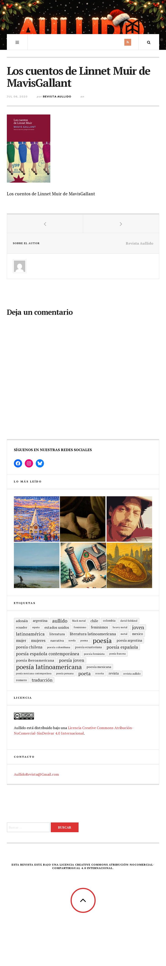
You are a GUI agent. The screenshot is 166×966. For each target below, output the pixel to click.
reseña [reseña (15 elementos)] (99, 673)
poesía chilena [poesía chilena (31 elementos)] (29, 647)
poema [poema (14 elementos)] (84, 640)
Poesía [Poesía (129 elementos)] (102, 640)
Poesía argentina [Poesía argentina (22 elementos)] (129, 640)
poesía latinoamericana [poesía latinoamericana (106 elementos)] (49, 667)
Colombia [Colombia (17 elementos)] (109, 621)
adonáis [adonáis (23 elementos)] (22, 620)
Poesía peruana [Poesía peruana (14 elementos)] (65, 673)
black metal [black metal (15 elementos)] (79, 620)
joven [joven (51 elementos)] (138, 627)
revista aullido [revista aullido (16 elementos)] (131, 673)
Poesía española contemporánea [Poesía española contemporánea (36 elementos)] (47, 653)
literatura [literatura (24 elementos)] (57, 634)
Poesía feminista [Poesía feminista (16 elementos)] (94, 654)
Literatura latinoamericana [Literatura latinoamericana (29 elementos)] (93, 633)
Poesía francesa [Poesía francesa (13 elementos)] (117, 653)
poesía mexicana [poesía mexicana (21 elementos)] (99, 667)
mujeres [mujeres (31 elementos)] (38, 640)
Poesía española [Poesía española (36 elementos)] (122, 647)
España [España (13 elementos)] (36, 627)
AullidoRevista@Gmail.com (36, 774)
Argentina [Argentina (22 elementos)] (40, 620)
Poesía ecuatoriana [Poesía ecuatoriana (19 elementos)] (88, 647)
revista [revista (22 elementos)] (114, 673)
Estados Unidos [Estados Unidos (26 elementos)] (56, 627)
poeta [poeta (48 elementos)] (84, 673)
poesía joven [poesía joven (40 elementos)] (71, 660)
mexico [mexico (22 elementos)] (137, 634)
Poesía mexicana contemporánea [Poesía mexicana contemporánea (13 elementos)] (33, 673)
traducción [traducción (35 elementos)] (42, 680)
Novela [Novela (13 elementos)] (72, 640)
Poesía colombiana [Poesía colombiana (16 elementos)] (58, 647)
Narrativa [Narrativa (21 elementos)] (57, 640)
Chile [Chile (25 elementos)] (94, 620)
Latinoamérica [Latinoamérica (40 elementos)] (30, 634)
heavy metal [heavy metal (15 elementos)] (120, 627)
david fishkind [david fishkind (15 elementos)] (128, 620)
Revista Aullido (57, 96)
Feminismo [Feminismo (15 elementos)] (80, 627)
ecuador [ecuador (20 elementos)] (21, 627)
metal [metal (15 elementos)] (124, 634)
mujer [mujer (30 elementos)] (21, 640)
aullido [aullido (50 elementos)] (59, 621)
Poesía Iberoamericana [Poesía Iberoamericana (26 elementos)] (35, 660)
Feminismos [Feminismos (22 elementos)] (99, 627)
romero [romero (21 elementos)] (21, 680)
